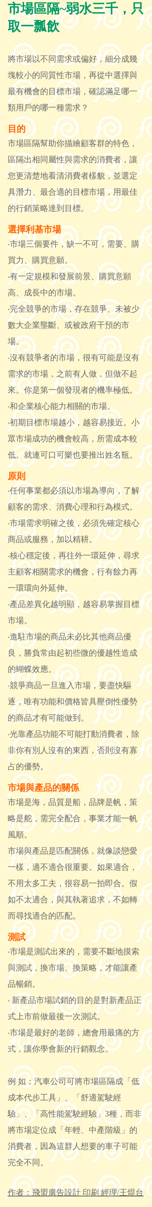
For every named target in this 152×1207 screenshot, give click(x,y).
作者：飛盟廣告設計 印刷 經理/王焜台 (76, 1192)
